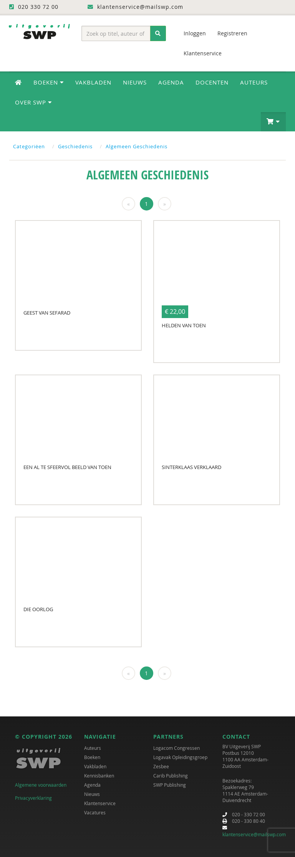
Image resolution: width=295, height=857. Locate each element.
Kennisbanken (99, 775)
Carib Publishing (170, 775)
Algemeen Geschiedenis (136, 146)
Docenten (212, 82)
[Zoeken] (158, 33)
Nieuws (135, 82)
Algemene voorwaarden (40, 785)
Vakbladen (93, 82)
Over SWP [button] (33, 102)
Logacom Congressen (176, 748)
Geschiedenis (75, 146)
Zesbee (161, 766)
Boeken (92, 757)
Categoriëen (29, 146)
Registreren (232, 33)
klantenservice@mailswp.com (254, 834)
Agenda (171, 82)
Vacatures (95, 812)
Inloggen (195, 33)
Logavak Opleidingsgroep (180, 757)
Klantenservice (203, 53)
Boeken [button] (48, 82)
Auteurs (254, 82)
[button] (273, 121)
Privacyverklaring (33, 798)
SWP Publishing (169, 785)
